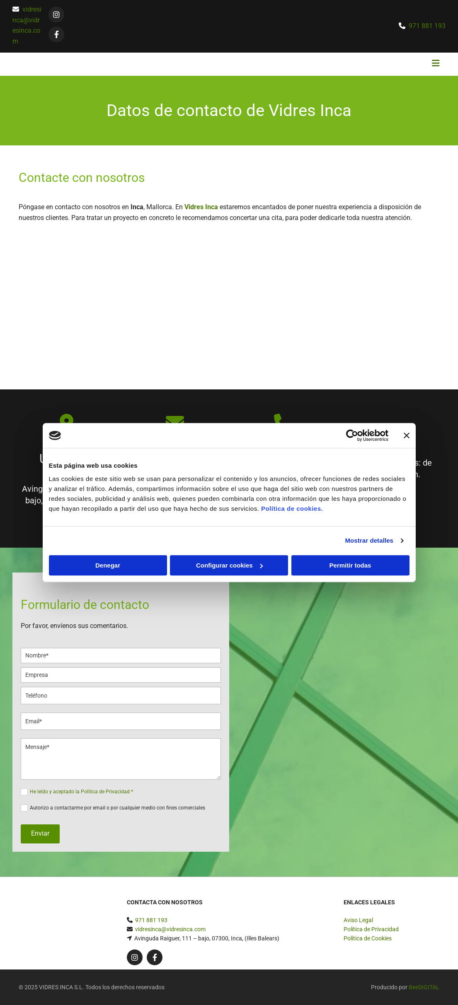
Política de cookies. (292, 508)
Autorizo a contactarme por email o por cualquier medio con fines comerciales (117, 808)
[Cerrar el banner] (407, 435)
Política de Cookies (368, 938)
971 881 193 (427, 26)
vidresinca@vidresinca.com (170, 929)
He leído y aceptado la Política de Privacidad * (81, 792)
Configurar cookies (229, 565)
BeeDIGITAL (424, 987)
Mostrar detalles (369, 540)
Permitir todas (350, 565)
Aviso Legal (358, 920)
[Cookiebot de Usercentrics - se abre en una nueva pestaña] (352, 435)
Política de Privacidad (371, 929)
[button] (301, 64)
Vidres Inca (201, 207)
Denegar (107, 565)
